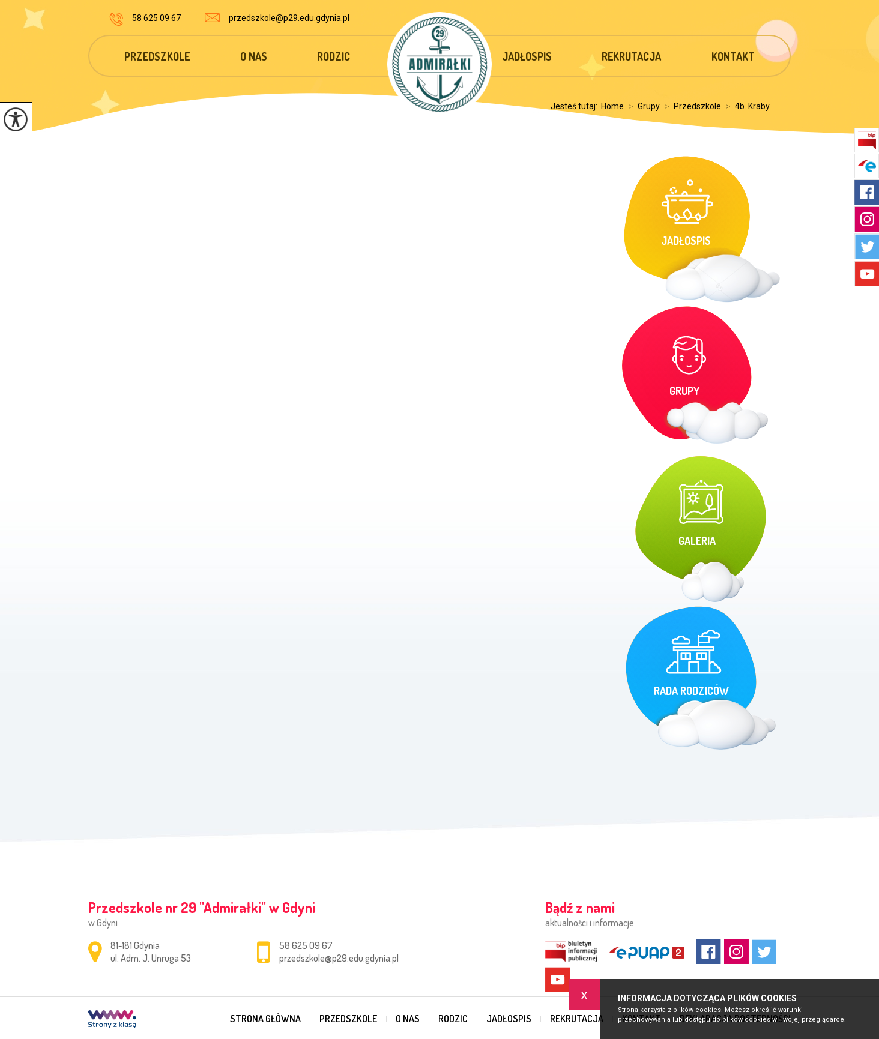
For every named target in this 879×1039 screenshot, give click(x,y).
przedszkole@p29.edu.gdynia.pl (277, 18)
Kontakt (733, 56)
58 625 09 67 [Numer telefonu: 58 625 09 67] (306, 945)
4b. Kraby (745, 106)
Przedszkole (157, 56)
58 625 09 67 (145, 19)
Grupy (642, 106)
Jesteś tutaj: (576, 106)
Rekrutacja (631, 56)
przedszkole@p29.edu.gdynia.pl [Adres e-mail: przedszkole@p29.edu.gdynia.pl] (339, 958)
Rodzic (333, 56)
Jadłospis (527, 56)
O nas (253, 56)
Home (612, 106)
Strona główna (265, 1018)
